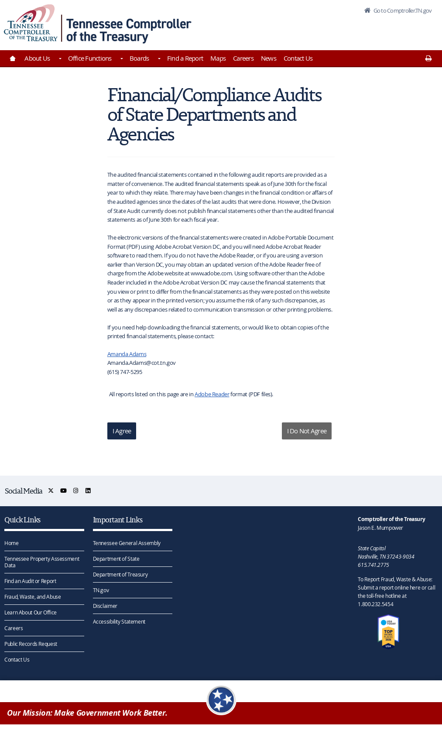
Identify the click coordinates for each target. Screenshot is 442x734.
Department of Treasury (120, 574)
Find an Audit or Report (30, 580)
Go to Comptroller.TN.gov (402, 10)
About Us (37, 58)
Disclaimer (105, 605)
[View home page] (30, 22)
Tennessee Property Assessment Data (41, 562)
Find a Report (185, 58)
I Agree (122, 430)
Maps (218, 58)
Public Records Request (30, 643)
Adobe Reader (212, 394)
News (268, 58)
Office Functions (90, 58)
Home (11, 542)
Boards (139, 58)
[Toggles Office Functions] (121, 59)
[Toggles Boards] (158, 59)
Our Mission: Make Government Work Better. (87, 712)
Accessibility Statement (119, 621)
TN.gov (101, 590)
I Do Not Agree (307, 430)
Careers (243, 58)
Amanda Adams (127, 354)
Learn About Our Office (30, 612)
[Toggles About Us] (59, 59)
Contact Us (298, 58)
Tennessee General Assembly (127, 542)
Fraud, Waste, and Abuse (32, 596)
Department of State (116, 558)
